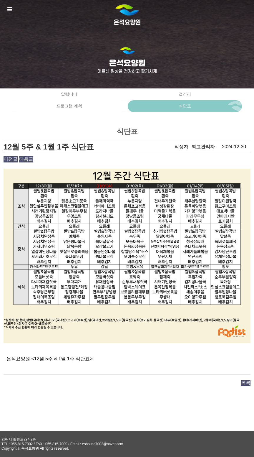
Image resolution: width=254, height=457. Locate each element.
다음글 (26, 159)
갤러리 (185, 94)
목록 (245, 382)
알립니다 (69, 94)
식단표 (185, 106)
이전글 (11, 159)
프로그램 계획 (69, 106)
